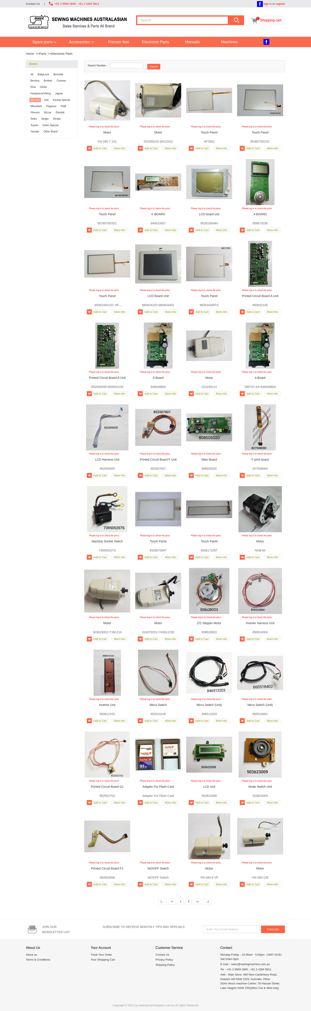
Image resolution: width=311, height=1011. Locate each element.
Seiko (33, 118)
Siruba (57, 118)
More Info (119, 148)
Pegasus (51, 106)
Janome (35, 99)
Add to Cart (96, 148)
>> (197, 901)
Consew (61, 80)
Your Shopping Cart (103, 959)
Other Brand (50, 131)
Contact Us (33, 3)
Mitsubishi (36, 106)
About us (31, 954)
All (31, 74)
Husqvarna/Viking (40, 93)
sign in (267, 3)
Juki (46, 99)
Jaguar (59, 93)
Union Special (50, 125)
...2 (207, 901)
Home (30, 53)
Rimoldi (60, 112)
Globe (43, 86)
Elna (33, 86)
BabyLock (43, 74)
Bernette (58, 74)
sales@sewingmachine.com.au (250, 964)
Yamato (34, 131)
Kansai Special (61, 99)
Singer (45, 118)
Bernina (34, 80)
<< (171, 901)
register (280, 3)
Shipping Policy (165, 964)
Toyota (34, 125)
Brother (48, 80)
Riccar (47, 112)
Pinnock (35, 112)
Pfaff (63, 106)
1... (162, 901)
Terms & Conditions (38, 959)
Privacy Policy (164, 959)
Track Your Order (101, 954)
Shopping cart (265, 20)
